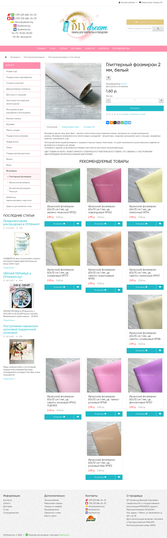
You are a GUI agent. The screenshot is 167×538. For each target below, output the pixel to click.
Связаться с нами (52, 513)
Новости (90, 49)
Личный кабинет (51, 500)
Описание (51, 127)
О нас (53, 49)
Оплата (63, 49)
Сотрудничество (121, 49)
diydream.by (23, 26)
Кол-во (109, 96)
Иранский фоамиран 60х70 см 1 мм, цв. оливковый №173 (60, 272)
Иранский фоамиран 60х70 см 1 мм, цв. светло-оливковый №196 (145, 336)
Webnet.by (64, 535)
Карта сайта (50, 516)
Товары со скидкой (53, 507)
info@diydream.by (23, 22)
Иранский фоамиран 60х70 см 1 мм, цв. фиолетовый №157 (142, 399)
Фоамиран (15, 57)
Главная (41, 49)
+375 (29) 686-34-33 (25, 15)
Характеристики (70, 127)
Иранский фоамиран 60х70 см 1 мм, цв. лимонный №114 (142, 209)
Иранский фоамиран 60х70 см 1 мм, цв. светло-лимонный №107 (144, 272)
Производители (51, 510)
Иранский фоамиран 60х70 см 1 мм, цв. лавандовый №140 (101, 209)
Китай (124, 84)
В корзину (134, 108)
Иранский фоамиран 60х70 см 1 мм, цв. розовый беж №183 (101, 463)
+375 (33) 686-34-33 (26, 18)
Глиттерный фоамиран (34, 57)
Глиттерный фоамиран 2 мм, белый (64, 57)
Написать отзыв (137, 114)
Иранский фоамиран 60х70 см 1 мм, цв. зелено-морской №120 (61, 209)
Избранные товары (53, 503)
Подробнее (9, 268)
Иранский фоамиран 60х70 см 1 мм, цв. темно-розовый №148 (104, 399)
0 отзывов (123, 114)
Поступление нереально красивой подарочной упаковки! (20, 329)
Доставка (76, 49)
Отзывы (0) (89, 127)
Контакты (103, 49)
